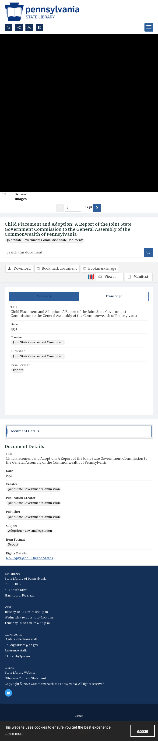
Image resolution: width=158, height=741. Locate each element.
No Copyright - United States (29, 558)
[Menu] (148, 27)
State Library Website (20, 672)
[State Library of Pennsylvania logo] (42, 11)
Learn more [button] (14, 734)
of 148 (87, 207)
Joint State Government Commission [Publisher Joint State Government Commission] (38, 356)
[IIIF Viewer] (110, 277)
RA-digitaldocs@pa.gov (21, 645)
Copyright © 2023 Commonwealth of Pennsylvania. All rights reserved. (55, 684)
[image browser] (17, 196)
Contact (79, 715)
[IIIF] (91, 277)
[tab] (44, 296)
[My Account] (29, 27)
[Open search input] (8, 27)
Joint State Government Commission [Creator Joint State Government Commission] (38, 342)
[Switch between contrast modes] (39, 27)
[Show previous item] (60, 208)
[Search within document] (148, 252)
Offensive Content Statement (25, 678)
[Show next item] (97, 208)
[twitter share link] (8, 693)
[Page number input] (73, 208)
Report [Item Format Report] (18, 370)
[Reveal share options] (19, 27)
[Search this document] (74, 252)
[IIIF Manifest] (139, 277)
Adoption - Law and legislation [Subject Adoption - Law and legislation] (30, 531)
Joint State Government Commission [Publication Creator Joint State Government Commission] (34, 503)
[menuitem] (79, 716)
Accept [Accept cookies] (142, 731)
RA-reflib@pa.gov (18, 656)
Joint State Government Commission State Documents (45, 240)
